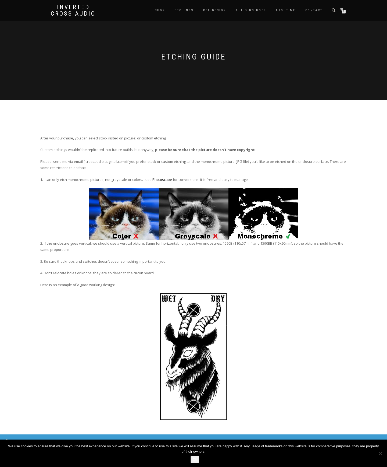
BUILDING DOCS (251, 10)
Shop (160, 10)
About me (286, 10)
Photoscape (162, 179)
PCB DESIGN (214, 10)
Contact (313, 10)
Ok (195, 459)
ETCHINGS (184, 10)
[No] (380, 453)
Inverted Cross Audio (73, 10)
